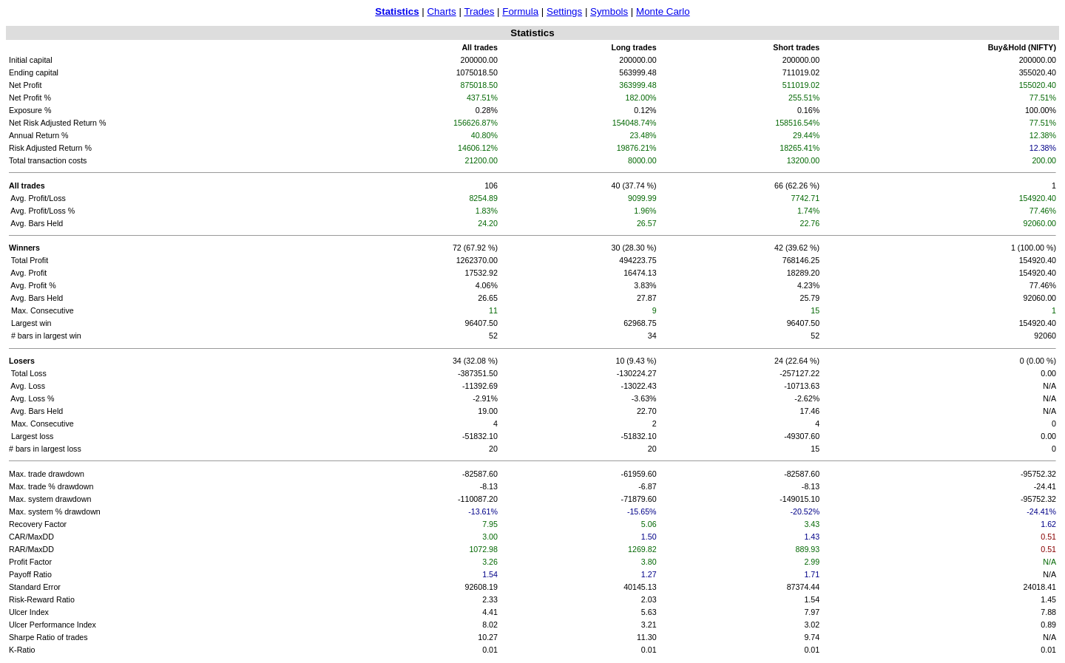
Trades (479, 11)
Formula (520, 11)
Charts (441, 11)
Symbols (609, 11)
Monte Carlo (663, 11)
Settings (564, 11)
